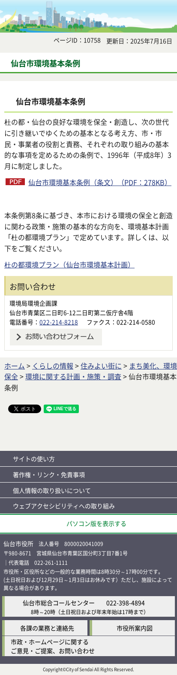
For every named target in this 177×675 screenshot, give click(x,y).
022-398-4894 (125, 602)
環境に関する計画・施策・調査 (73, 376)
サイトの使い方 (34, 458)
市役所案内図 (135, 628)
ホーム (14, 365)
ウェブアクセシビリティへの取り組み (64, 505)
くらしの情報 (52, 365)
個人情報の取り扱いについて (52, 490)
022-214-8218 (58, 322)
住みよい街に (101, 365)
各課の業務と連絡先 (47, 628)
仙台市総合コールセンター (59, 602)
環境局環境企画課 (33, 303)
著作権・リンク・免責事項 (49, 474)
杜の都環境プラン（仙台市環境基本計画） (69, 264)
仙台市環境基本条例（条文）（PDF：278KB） (99, 182)
